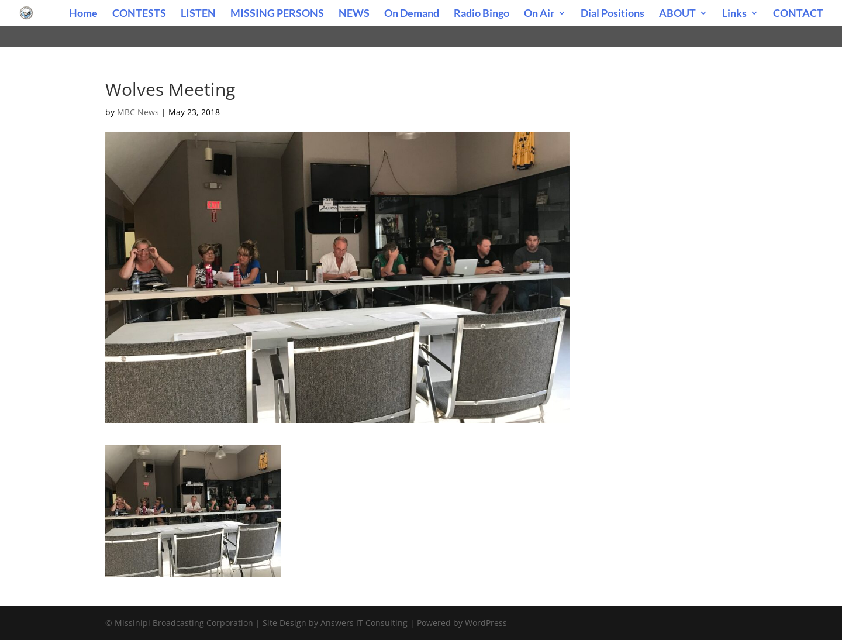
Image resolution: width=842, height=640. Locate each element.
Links (734, 14)
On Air (539, 14)
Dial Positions (612, 14)
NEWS (354, 14)
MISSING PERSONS (277, 14)
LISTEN (198, 14)
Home (83, 14)
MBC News (138, 112)
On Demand (411, 14)
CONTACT (798, 14)
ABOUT (677, 14)
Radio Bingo (481, 14)
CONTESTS (139, 14)
